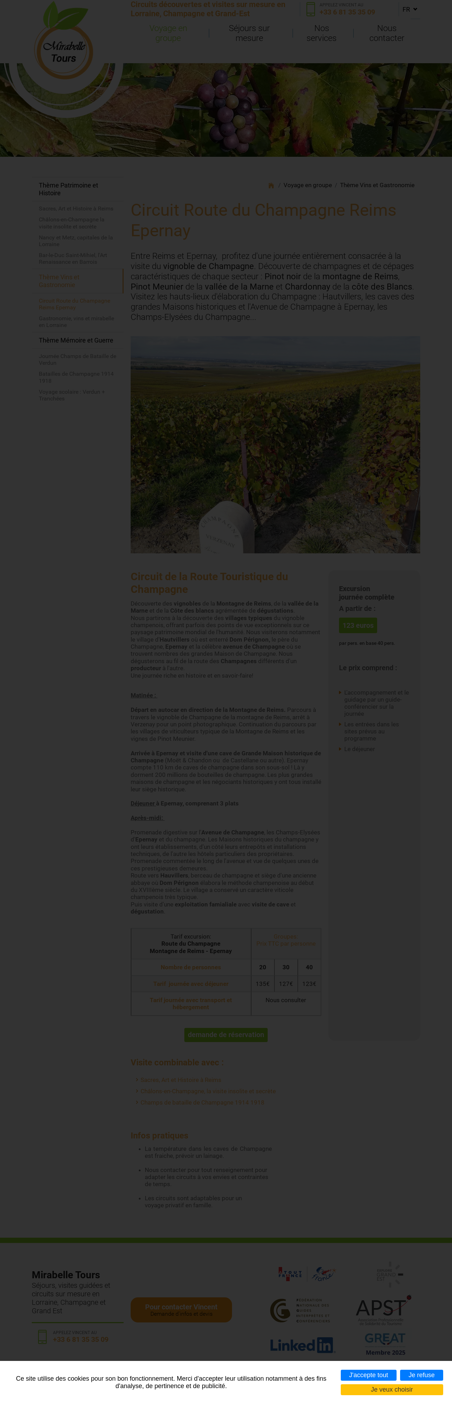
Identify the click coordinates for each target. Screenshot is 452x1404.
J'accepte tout (368, 1375)
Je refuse (422, 1375)
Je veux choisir (392, 1389)
